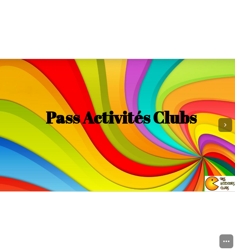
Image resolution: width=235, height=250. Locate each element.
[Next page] (225, 125)
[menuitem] (226, 241)
